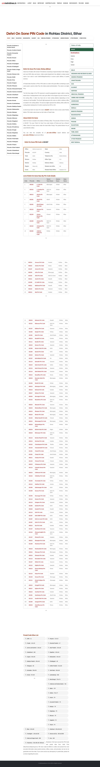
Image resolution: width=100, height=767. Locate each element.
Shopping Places (50, 3)
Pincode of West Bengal (13, 153)
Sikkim (73, 128)
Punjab (73, 121)
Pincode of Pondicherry (13, 127)
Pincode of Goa (11, 80)
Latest (29, 3)
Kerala (73, 108)
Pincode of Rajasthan (12, 132)
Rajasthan (18, 38)
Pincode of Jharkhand (12, 94)
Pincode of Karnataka (12, 97)
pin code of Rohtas (28, 135)
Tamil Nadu (74, 132)
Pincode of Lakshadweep (13, 103)
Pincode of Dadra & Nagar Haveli (13, 70)
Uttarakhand (55, 38)
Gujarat (34, 38)
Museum (65, 3)
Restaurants (73, 3)
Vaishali (72, 64)
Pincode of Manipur (12, 112)
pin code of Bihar (51, 132)
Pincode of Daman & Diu (13, 74)
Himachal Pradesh (45, 38)
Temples (59, 3)
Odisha (73, 118)
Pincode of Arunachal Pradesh (12, 54)
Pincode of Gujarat (11, 83)
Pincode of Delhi (11, 77)
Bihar (8, 38)
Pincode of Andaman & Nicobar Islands (13, 46)
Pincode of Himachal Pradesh (14, 88)
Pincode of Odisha (11, 124)
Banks (87, 3)
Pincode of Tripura (11, 144)
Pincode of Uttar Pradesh (13, 147)
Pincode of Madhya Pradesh (14, 106)
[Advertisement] (50, 18)
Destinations (21, 3)
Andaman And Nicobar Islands (81, 73)
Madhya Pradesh (76, 111)
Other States (83, 38)
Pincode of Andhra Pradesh (14, 50)
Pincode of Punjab (11, 130)
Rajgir (72, 61)
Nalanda (73, 56)
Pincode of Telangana (12, 141)
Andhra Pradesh (64, 38)
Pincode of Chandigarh (13, 63)
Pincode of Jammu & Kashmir (14, 91)
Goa (39, 38)
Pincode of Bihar (11, 60)
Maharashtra (26, 38)
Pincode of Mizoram (12, 118)
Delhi (34, 3)
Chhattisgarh (76, 80)
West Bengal (75, 142)
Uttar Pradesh (74, 38)
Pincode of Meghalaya (12, 115)
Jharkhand (75, 101)
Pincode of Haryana (12, 85)
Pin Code (81, 3)
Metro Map (41, 3)
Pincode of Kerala (11, 100)
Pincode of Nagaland (12, 121)
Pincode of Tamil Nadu (12, 138)
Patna (72, 59)
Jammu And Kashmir (77, 97)
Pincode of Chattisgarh (13, 66)
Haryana (74, 90)
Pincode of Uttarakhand (13, 150)
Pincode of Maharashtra (13, 109)
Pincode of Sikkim (11, 135)
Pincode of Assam (11, 57)
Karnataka (75, 104)
